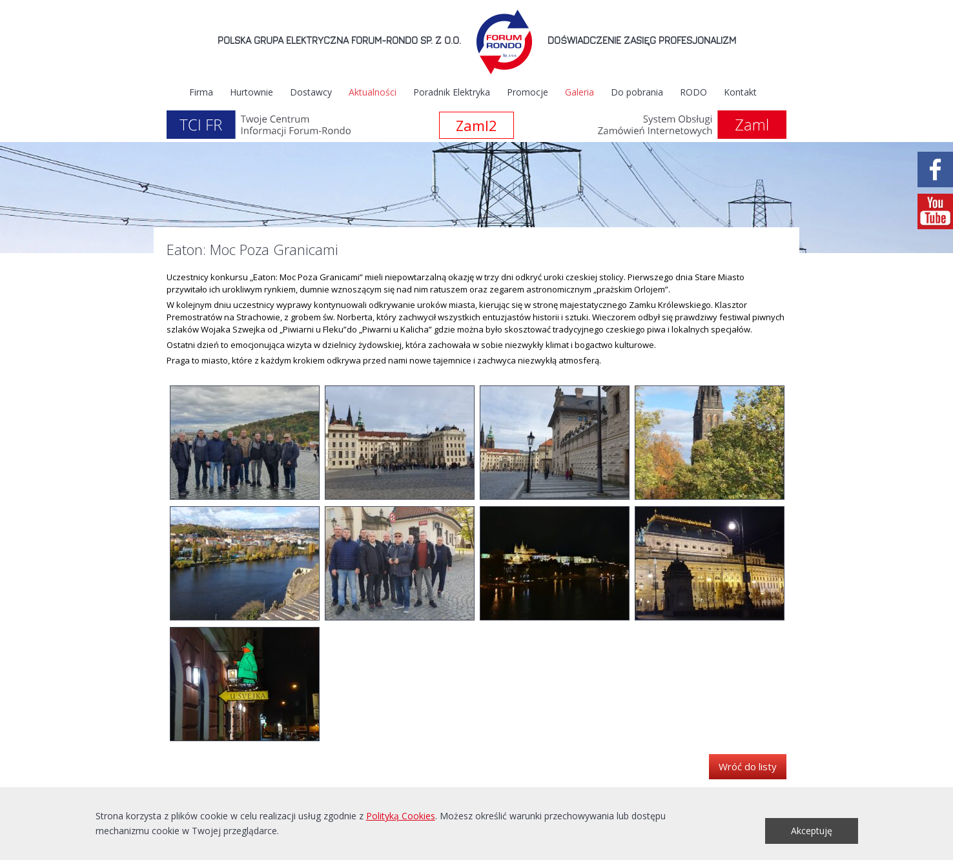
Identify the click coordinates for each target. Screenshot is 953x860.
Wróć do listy (748, 766)
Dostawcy (311, 92)
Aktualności (372, 92)
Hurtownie (251, 92)
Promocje (527, 92)
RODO (693, 92)
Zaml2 (476, 125)
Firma (201, 92)
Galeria (579, 92)
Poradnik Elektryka (451, 92)
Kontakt (740, 92)
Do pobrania (637, 92)
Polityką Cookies (400, 816)
